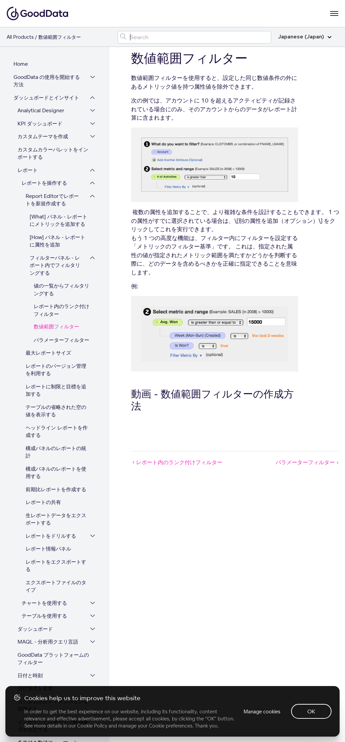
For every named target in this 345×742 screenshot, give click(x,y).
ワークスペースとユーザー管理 (46, 641)
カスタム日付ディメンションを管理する (53, 548)
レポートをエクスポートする (56, 408)
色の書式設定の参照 (40, 598)
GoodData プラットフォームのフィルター (53, 501)
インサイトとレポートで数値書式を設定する (53, 568)
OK (311, 711)
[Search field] (194, 37)
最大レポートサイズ (48, 195)
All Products (20, 37)
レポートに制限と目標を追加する (56, 233)
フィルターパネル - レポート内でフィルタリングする (55, 108)
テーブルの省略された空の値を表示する (56, 253)
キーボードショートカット (48, 611)
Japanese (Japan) (305, 37)
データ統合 (26, 624)
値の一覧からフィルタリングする (61, 132)
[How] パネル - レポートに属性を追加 (57, 84)
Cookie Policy (92, 726)
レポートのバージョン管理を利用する (56, 212)
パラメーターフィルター (61, 182)
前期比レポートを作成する (56, 332)
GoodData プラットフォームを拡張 (46, 661)
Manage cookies (262, 711)
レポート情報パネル (48, 391)
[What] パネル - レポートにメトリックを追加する (58, 63)
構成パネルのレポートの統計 (56, 295)
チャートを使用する (44, 445)
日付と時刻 (30, 518)
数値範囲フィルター (56, 169)
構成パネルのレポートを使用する (56, 315)
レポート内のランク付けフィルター (61, 153)
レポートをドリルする (51, 378)
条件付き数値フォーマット (48, 585)
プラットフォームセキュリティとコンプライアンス (46, 682)
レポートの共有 (43, 345)
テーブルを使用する (44, 458)
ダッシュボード (35, 471)
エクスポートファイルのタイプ (56, 429)
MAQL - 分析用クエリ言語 (48, 484)
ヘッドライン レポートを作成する (57, 274)
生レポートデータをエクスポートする (56, 362)
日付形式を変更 (35, 531)
